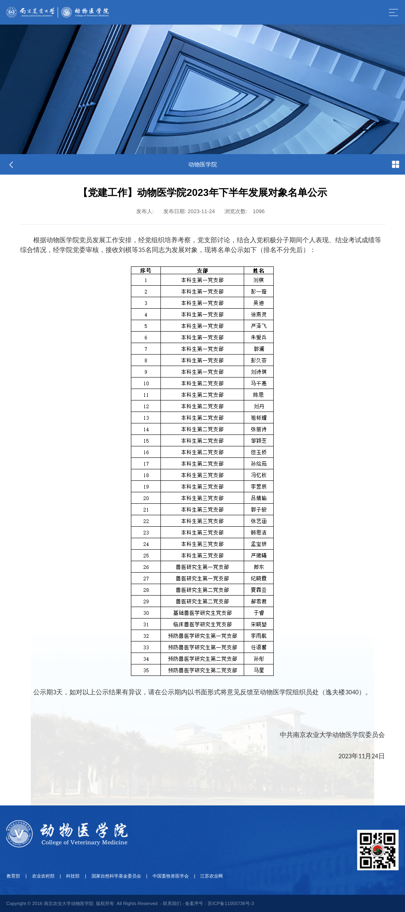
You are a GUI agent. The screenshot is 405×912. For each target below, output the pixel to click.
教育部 (13, 875)
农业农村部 (41, 875)
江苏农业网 (205, 875)
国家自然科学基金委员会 (112, 875)
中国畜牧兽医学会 (166, 875)
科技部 (70, 875)
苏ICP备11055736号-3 (231, 903)
